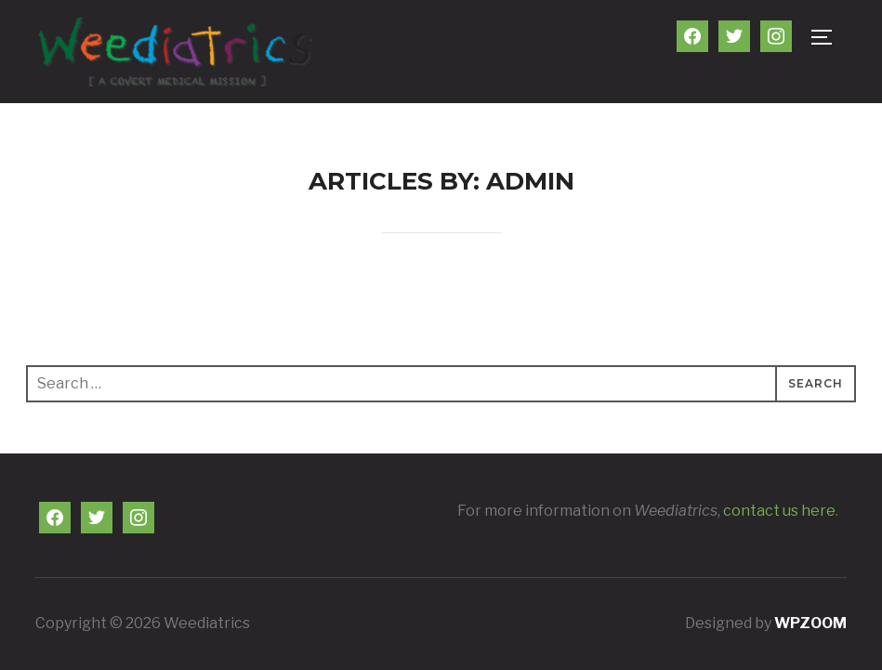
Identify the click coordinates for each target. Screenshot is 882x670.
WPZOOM (810, 623)
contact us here (779, 510)
